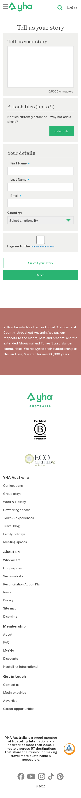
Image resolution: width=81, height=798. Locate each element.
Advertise (10, 700)
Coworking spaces (16, 510)
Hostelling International (20, 666)
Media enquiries (14, 692)
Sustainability (13, 576)
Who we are (12, 560)
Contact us (11, 684)
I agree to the (18, 246)
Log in (72, 7)
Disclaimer (11, 616)
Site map (10, 608)
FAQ (6, 642)
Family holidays (14, 534)
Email (14, 195)
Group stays (12, 493)
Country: (14, 212)
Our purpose (12, 568)
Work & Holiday (14, 502)
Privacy (8, 600)
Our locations (13, 485)
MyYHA (8, 650)
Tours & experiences (18, 518)
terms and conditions (42, 246)
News (7, 592)
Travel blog (11, 526)
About (7, 634)
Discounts (10, 658)
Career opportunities (18, 709)
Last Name (18, 179)
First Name (18, 163)
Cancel (40, 275)
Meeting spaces (15, 542)
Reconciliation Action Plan (22, 584)
